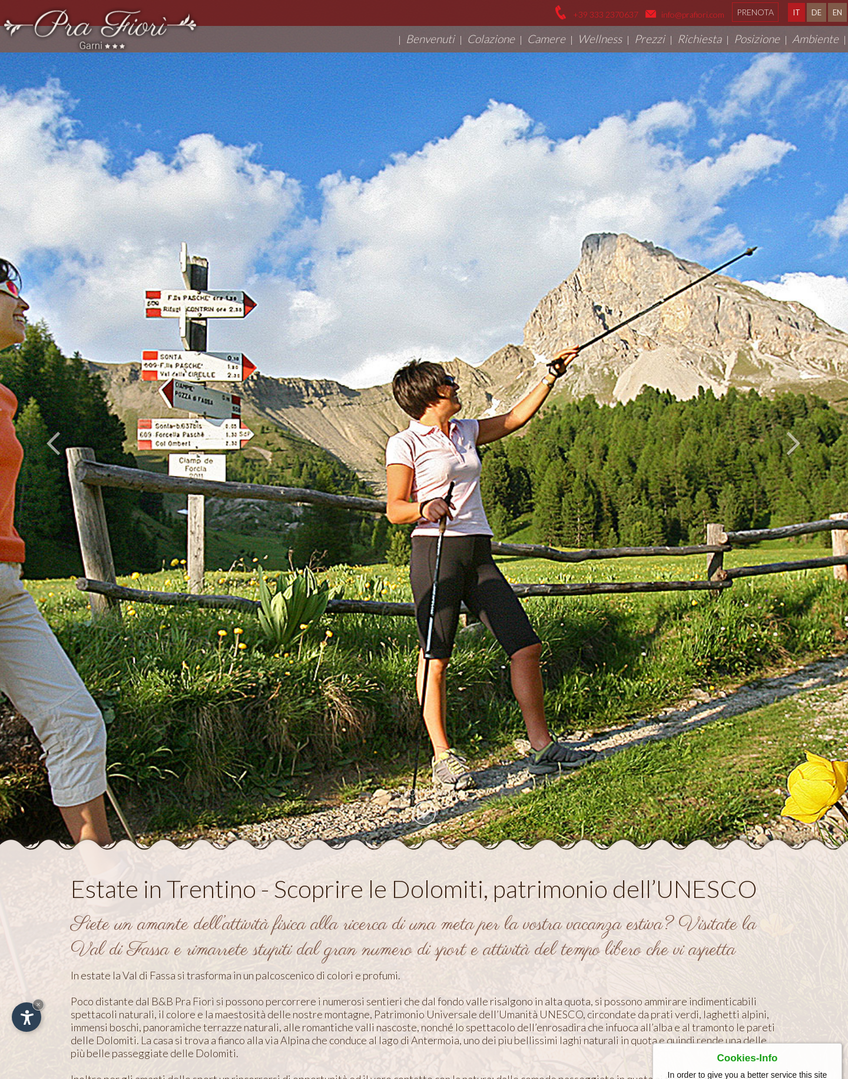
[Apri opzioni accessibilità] (26, 1017)
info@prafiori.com (692, 14)
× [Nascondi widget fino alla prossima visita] (38, 1004)
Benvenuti (430, 38)
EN (837, 12)
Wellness (600, 38)
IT (796, 12)
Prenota (755, 12)
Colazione (491, 38)
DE (816, 12)
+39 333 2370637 (604, 14)
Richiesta (699, 38)
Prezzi (649, 38)
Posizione (757, 38)
